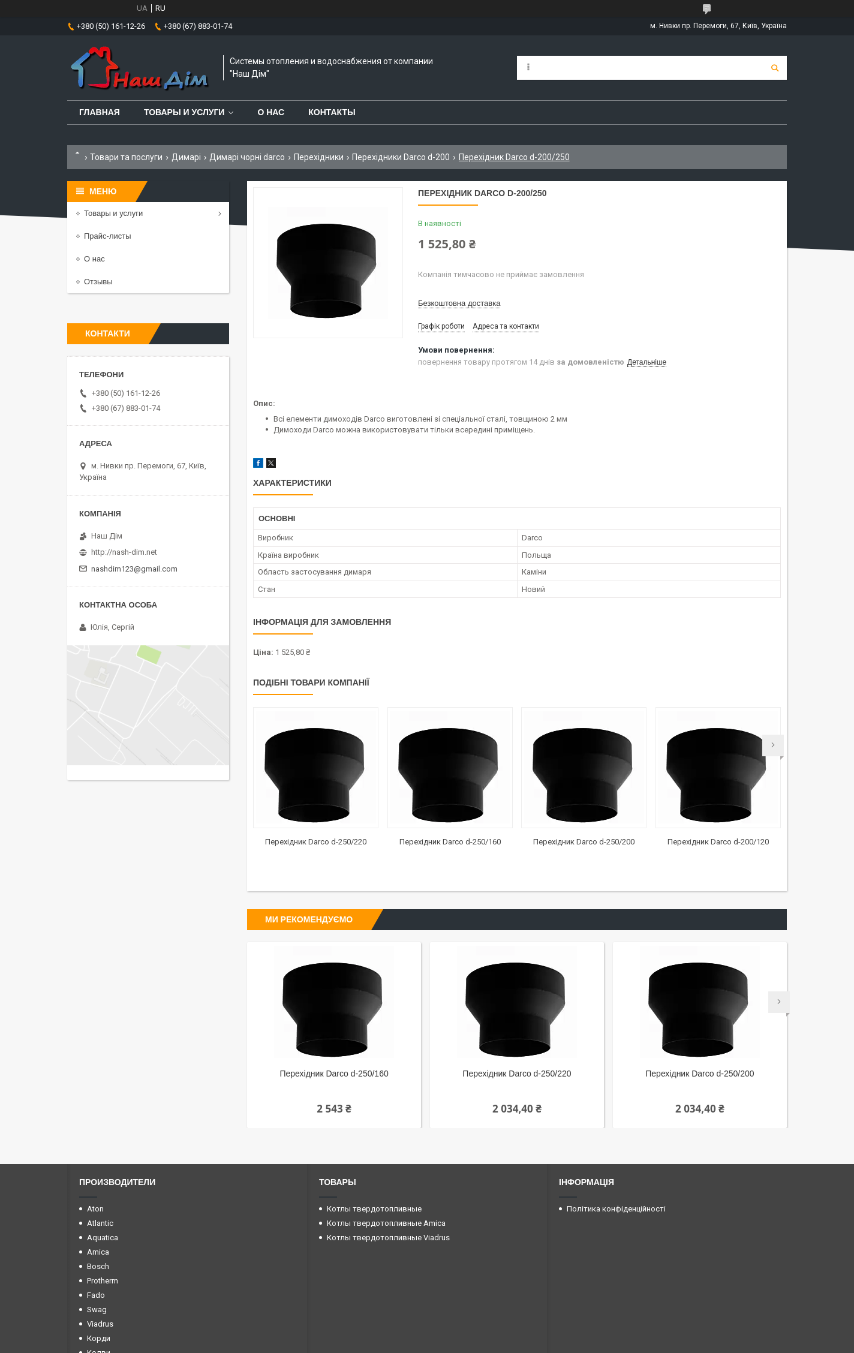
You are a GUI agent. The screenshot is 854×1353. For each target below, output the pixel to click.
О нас (270, 112)
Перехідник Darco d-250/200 (584, 841)
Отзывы (98, 281)
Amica (98, 1251)
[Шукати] (775, 68)
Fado (96, 1295)
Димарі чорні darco (247, 157)
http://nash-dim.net (124, 552)
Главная (99, 112)
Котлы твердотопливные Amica (386, 1223)
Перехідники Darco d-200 (401, 157)
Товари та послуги (126, 157)
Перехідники (319, 157)
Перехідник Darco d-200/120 (718, 841)
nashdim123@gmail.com (134, 568)
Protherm (102, 1280)
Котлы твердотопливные (374, 1208)
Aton (95, 1208)
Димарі (186, 157)
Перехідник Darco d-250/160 (450, 841)
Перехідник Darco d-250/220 (315, 841)
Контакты (331, 112)
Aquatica (102, 1237)
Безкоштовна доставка (459, 303)
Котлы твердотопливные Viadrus (388, 1237)
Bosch (98, 1266)
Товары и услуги (184, 112)
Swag (97, 1309)
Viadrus (100, 1323)
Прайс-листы (107, 235)
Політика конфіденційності (616, 1208)
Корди (98, 1338)
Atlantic (100, 1223)
